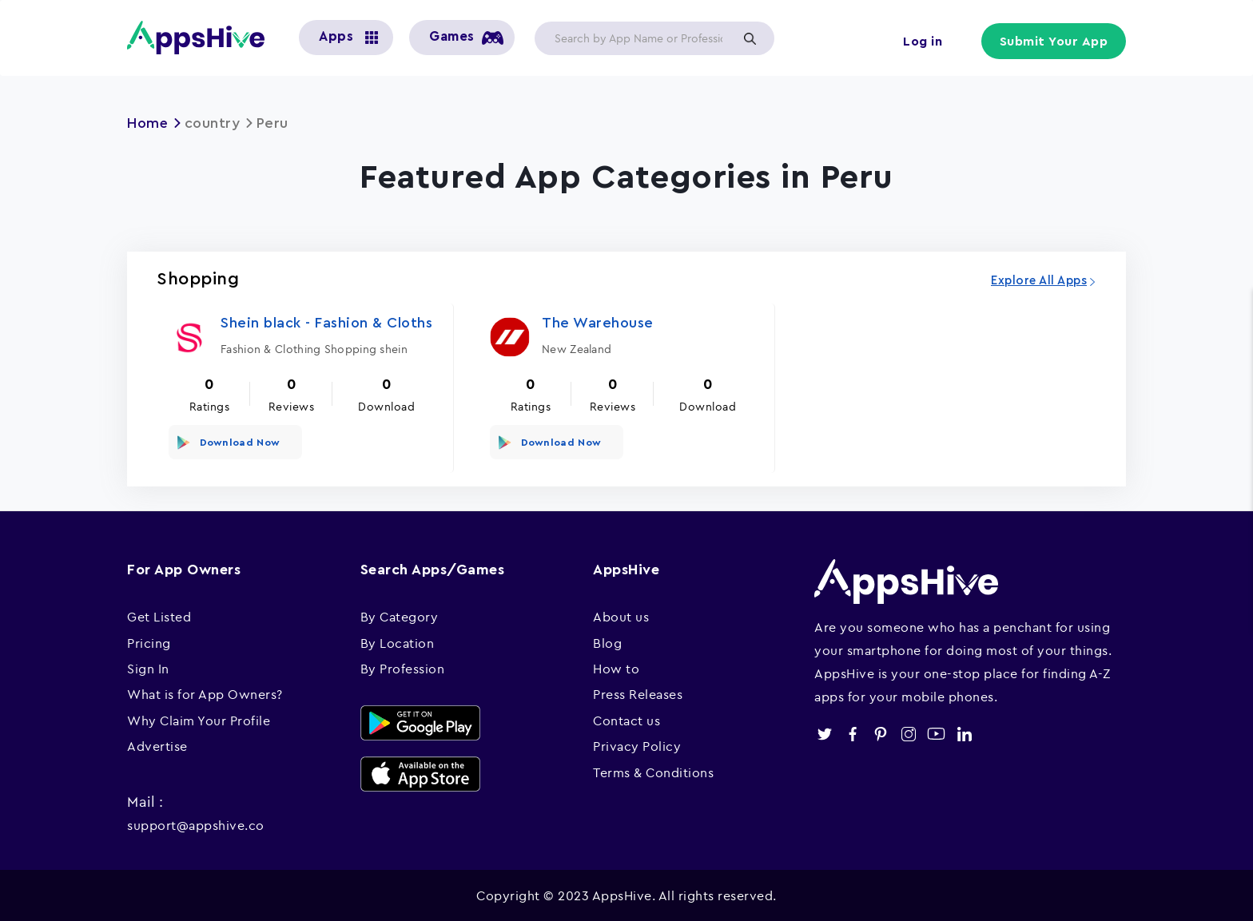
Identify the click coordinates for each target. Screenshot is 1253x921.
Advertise (157, 744)
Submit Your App (1054, 41)
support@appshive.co (196, 823)
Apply (749, 38)
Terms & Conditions (653, 770)
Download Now (238, 441)
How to (616, 667)
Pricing (149, 641)
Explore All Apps (1039, 280)
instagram (908, 732)
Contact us (626, 718)
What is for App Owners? (205, 693)
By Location (397, 641)
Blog (607, 641)
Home (148, 123)
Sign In (148, 667)
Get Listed (159, 615)
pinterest (880, 732)
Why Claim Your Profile (198, 718)
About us (621, 615)
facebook (852, 732)
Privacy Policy (637, 744)
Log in (922, 41)
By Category (399, 615)
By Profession (402, 667)
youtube (936, 732)
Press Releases (637, 693)
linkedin (964, 732)
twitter (824, 732)
